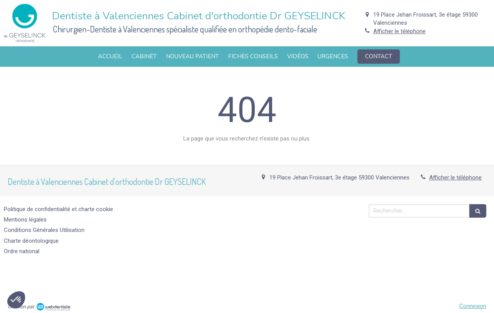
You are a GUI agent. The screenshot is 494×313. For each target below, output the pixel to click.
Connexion (472, 306)
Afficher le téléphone (399, 31)
